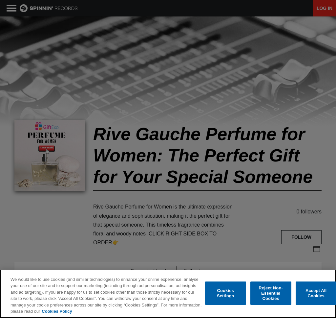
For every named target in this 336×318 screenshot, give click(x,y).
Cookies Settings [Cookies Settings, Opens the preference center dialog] (225, 293)
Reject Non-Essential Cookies (271, 293)
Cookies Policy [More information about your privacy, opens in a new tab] (57, 311)
